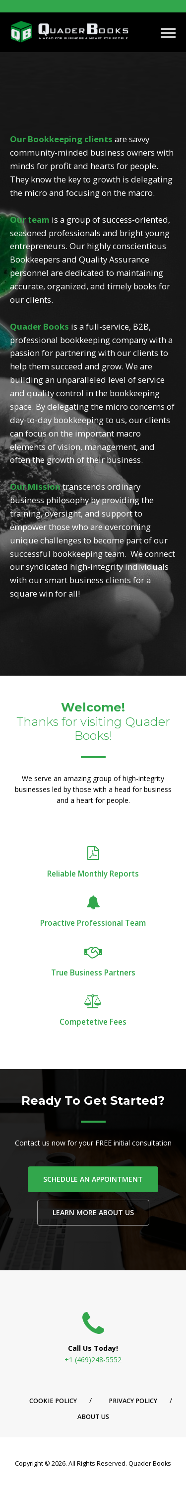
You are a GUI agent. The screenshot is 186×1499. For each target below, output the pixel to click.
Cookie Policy (53, 1401)
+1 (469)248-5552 (93, 1359)
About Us (93, 1416)
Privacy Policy (133, 1401)
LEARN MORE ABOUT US (93, 1212)
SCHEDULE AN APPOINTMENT (93, 1179)
